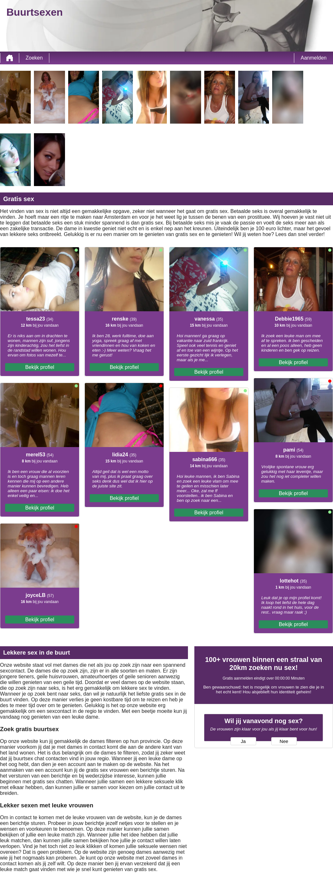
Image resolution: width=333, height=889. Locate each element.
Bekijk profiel (39, 367)
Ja (243, 741)
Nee (284, 741)
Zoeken (34, 58)
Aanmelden (314, 58)
